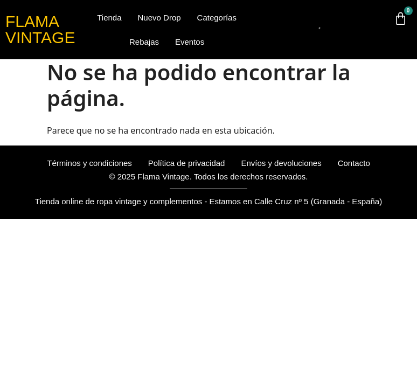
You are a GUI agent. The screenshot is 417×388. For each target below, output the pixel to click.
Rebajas (144, 41)
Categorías (217, 17)
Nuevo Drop (159, 17)
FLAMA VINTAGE (40, 29)
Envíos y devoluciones (281, 163)
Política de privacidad (186, 163)
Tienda (109, 17)
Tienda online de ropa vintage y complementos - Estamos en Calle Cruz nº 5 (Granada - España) (208, 201)
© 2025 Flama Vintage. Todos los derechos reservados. (208, 176)
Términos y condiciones (89, 163)
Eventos (189, 41)
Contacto (354, 163)
